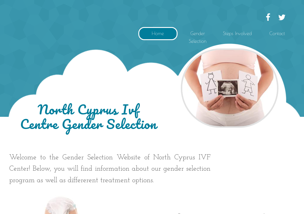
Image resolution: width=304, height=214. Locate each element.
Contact (277, 33)
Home (158, 33)
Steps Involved (237, 33)
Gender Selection (197, 37)
